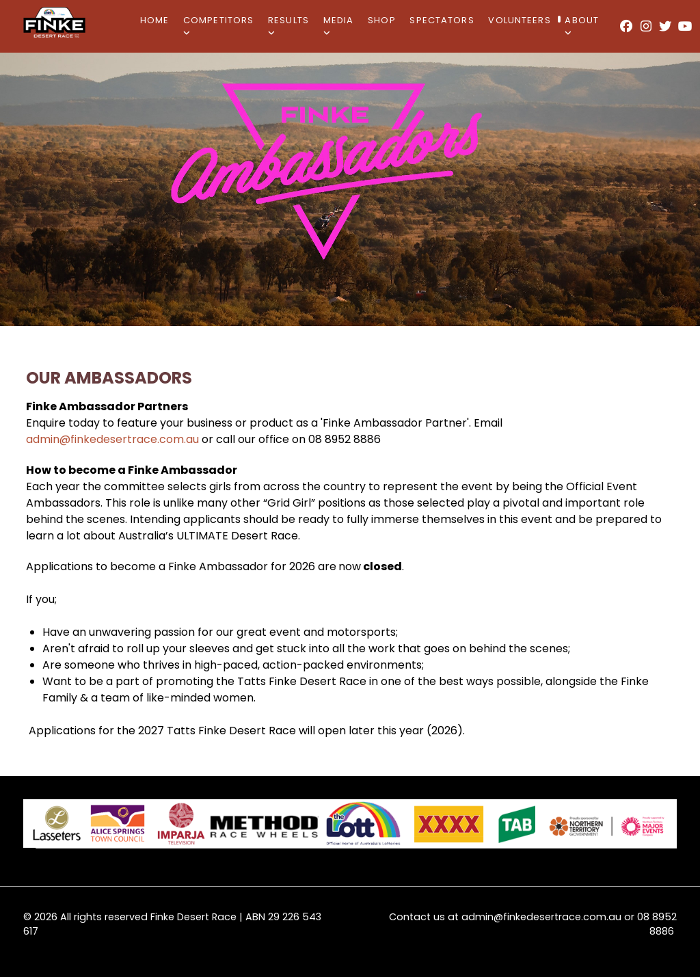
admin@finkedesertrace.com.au (112, 439)
